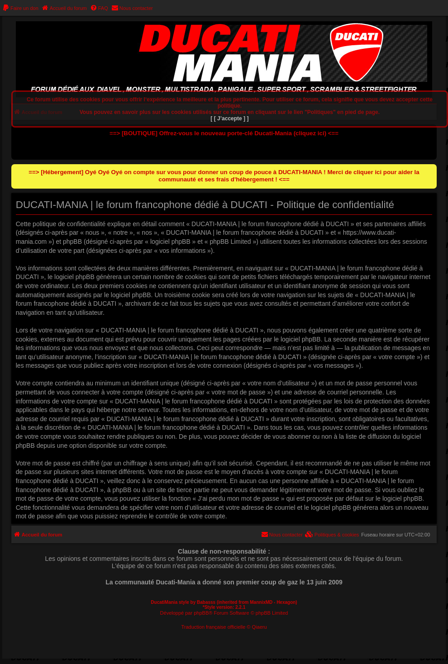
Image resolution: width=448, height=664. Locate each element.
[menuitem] (20, 8)
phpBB (201, 613)
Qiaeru (259, 627)
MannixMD (261, 602)
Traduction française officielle (213, 627)
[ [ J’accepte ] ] (229, 118)
